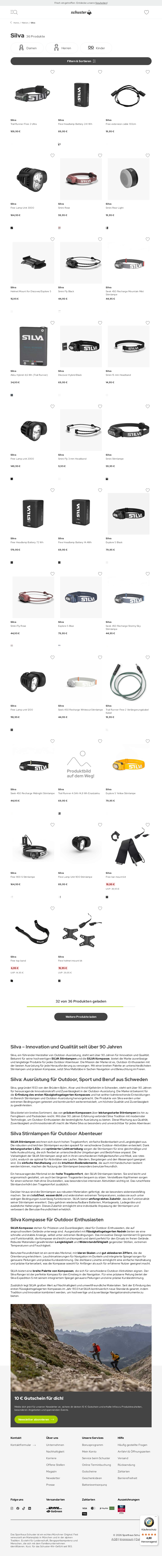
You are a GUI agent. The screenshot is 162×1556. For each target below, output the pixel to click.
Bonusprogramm (92, 1445)
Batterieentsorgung (94, 1484)
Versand (123, 1458)
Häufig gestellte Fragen (132, 1445)
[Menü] (155, 1517)
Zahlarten (124, 1471)
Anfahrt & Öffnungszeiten (134, 1451)
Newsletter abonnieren (33, 1419)
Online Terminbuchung (96, 1465)
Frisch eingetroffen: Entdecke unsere (74, 2)
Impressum (127, 1539)
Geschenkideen (92, 1478)
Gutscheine (89, 1471)
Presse (50, 1484)
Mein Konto (89, 1451)
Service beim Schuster (96, 1458)
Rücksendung (126, 1465)
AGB (114, 1539)
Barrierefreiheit (127, 1478)
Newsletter (53, 1478)
